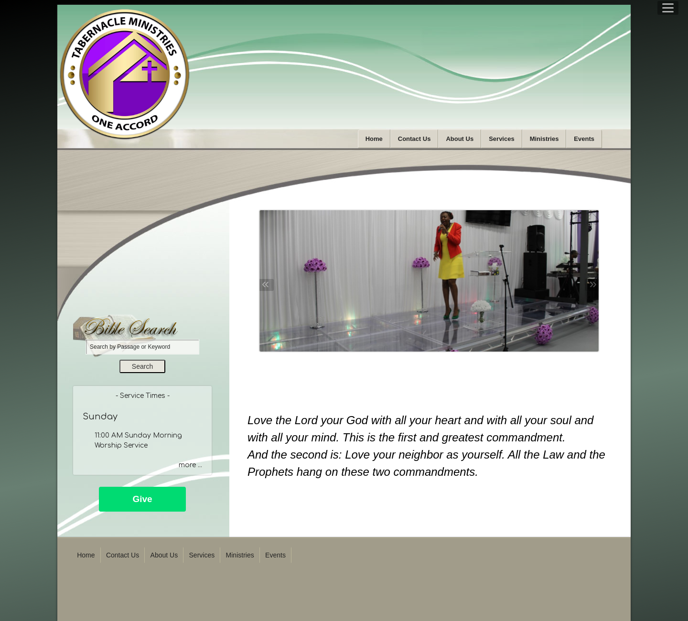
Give (142, 499)
